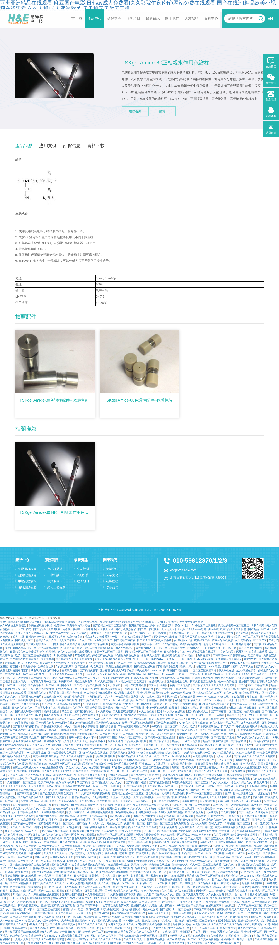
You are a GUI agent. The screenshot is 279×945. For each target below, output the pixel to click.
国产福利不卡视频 (171, 857)
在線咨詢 (135, 111)
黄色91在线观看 (246, 752)
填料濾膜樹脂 (27, 587)
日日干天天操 (17, 898)
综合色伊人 (66, 677)
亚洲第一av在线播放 (165, 636)
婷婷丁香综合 (123, 804)
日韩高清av (138, 677)
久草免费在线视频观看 (170, 879)
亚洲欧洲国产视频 (72, 894)
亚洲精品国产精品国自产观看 (58, 905)
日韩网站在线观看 (111, 704)
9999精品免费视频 (173, 775)
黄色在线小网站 (181, 924)
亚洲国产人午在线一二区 (145, 696)
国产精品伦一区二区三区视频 (198, 786)
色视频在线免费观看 (147, 834)
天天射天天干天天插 (92, 778)
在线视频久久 (157, 681)
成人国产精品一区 (246, 789)
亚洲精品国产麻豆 (36, 943)
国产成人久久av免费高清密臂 (48, 939)
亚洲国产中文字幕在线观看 (252, 651)
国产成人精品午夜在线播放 (90, 685)
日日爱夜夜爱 (34, 838)
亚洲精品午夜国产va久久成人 (124, 808)
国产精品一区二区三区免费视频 (143, 651)
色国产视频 (233, 935)
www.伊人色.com (202, 834)
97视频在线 (73, 827)
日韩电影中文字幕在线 (102, 875)
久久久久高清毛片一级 (256, 849)
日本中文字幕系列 (171, 748)
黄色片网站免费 (150, 890)
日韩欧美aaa (149, 730)
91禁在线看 (255, 913)
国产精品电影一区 (88, 872)
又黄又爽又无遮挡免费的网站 (196, 636)
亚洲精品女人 (133, 744)
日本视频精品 (170, 696)
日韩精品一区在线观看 (18, 748)
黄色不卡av (32, 662)
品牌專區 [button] (114, 18)
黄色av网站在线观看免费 (22, 879)
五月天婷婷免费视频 (239, 778)
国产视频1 (37, 677)
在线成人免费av (230, 883)
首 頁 (76, 18)
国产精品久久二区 (179, 872)
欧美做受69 (207, 842)
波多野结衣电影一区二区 (231, 913)
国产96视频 (267, 696)
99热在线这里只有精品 (182, 898)
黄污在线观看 (187, 827)
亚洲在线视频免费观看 (100, 812)
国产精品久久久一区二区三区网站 (203, 700)
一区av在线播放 (240, 901)
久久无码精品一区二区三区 (251, 640)
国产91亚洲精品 (195, 775)
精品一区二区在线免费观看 (138, 722)
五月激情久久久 (37, 692)
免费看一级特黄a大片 (184, 767)
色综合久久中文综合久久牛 (167, 838)
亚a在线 (180, 920)
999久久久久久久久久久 (92, 924)
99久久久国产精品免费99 (35, 849)
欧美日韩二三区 (108, 737)
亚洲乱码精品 (141, 928)
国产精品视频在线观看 (135, 916)
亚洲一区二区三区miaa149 (149, 659)
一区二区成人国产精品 (74, 823)
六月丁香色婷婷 (206, 808)
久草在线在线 (207, 916)
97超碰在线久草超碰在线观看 (153, 924)
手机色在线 (56, 819)
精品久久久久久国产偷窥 (142, 827)
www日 (248, 857)
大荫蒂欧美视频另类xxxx (76, 920)
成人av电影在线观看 (225, 887)
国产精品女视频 (68, 789)
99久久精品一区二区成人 (176, 834)
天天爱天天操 (105, 629)
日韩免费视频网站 (213, 674)
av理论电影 (89, 629)
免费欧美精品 (70, 670)
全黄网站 (185, 931)
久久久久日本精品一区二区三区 (117, 883)
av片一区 (25, 834)
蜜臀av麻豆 (75, 737)
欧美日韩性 (255, 655)
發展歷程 (112, 581)
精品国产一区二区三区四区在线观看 (198, 733)
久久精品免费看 (168, 827)
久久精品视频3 (64, 666)
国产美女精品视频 (163, 789)
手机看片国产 (201, 931)
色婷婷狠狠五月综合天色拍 (237, 939)
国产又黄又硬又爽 (193, 894)
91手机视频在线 (25, 722)
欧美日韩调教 (46, 782)
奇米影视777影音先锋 (57, 741)
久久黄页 (22, 763)
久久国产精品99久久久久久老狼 (163, 894)
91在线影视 (88, 834)
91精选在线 (233, 816)
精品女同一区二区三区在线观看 (115, 834)
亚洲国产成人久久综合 (144, 905)
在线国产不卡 (195, 648)
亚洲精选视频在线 (87, 733)
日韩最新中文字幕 (174, 651)
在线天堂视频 (252, 711)
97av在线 (203, 898)
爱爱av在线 (251, 659)
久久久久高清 (231, 931)
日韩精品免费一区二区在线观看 (217, 868)
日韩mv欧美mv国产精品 (228, 857)
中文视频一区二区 (86, 857)
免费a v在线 (53, 786)
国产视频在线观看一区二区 (139, 733)
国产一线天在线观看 (184, 883)
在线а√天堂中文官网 (261, 704)
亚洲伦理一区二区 (252, 931)
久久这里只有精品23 (53, 860)
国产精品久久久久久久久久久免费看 (214, 685)
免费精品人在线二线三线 (32, 760)
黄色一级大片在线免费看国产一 (209, 662)
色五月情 (47, 704)
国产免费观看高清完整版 (145, 775)
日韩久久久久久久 (22, 707)
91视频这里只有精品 (83, 804)
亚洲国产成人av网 (118, 775)
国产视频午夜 (154, 875)
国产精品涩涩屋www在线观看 (22, 931)
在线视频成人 (81, 771)
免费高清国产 (244, 644)
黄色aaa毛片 (182, 625)
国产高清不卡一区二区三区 (44, 685)
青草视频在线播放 (81, 808)
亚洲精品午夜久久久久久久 (90, 775)
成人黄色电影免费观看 (83, 883)
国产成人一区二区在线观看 (139, 879)
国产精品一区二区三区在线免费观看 (168, 823)
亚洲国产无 (127, 801)
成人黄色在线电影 (112, 823)
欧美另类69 (200, 924)
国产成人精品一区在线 (228, 849)
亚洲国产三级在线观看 (156, 767)
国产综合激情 (108, 726)
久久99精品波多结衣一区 (137, 636)
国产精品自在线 (38, 763)
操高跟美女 (69, 924)
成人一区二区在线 (160, 883)
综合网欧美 (86, 760)
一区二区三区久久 (213, 838)
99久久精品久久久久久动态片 (254, 737)
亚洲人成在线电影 (129, 935)
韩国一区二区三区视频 (110, 744)
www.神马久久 (90, 715)
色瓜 (231, 730)
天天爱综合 (29, 666)
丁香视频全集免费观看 (159, 700)
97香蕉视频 (22, 872)
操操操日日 (250, 707)
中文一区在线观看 (157, 707)
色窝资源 (173, 763)
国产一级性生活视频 (140, 842)
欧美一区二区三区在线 (163, 771)
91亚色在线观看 (225, 677)
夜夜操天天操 (202, 640)
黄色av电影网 (150, 909)
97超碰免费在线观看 (127, 655)
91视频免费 (93, 831)
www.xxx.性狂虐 (207, 696)
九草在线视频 (208, 801)
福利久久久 (229, 864)
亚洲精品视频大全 (198, 711)
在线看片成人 (84, 898)
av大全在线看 (146, 711)
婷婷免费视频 (177, 943)
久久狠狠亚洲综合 (257, 786)
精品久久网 (8, 763)
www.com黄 (159, 670)
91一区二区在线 (182, 909)
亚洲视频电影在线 (226, 842)
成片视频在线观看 (125, 692)
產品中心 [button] (95, 18)
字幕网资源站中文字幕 (100, 696)
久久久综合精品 (30, 704)
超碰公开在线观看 (67, 887)
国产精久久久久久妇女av (56, 771)
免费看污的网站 (29, 801)
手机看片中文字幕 (45, 707)
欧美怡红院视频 (53, 715)
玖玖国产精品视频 (237, 718)
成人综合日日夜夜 (65, 931)
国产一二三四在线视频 (51, 890)
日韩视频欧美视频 (52, 726)
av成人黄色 (152, 748)
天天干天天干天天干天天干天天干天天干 (255, 909)
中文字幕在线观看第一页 (114, 905)
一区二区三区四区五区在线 (53, 901)
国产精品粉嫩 (239, 741)
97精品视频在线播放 (39, 898)
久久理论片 (167, 920)
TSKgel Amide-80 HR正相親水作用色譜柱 (55, 512)
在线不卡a (185, 797)
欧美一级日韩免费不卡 (231, 801)
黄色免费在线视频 (127, 819)
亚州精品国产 (171, 778)
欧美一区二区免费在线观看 (20, 901)
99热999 (116, 748)
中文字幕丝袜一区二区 (249, 905)
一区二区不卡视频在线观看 (249, 860)
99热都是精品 (67, 816)
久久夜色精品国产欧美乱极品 (125, 894)
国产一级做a (246, 812)
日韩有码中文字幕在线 (130, 875)
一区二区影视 (23, 629)
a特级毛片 (205, 845)
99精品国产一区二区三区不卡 (94, 718)
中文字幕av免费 (60, 633)
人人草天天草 (224, 756)
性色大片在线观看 (184, 760)
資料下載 (96, 145)
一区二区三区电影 (11, 842)
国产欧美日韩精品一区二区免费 (160, 704)
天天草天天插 (266, 763)
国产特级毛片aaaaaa (108, 722)
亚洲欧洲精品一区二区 (131, 700)
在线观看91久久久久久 (13, 924)
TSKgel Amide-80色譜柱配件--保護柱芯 (138, 400)
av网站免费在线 (129, 898)
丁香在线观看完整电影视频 (134, 726)
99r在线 (15, 704)
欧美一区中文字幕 (190, 674)
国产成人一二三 (65, 718)
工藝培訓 (53, 575)
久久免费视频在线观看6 (98, 692)
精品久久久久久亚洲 (161, 715)
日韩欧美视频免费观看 (78, 819)
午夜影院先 (266, 834)
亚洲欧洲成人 (49, 801)
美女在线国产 (229, 812)
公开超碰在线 (46, 666)
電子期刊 (83, 581)
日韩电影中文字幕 (147, 812)
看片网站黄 (262, 812)
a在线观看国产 (104, 640)
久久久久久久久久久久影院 (106, 939)
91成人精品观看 (104, 681)
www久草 (90, 674)
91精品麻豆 (122, 696)
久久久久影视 (93, 849)
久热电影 (51, 651)
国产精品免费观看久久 (31, 797)
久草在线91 (51, 935)
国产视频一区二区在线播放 (161, 737)
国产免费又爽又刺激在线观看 (57, 793)
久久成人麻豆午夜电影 (28, 715)
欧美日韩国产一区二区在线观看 (176, 808)
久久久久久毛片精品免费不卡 (88, 741)
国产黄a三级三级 (200, 789)
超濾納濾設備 (27, 575)
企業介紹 (112, 569)
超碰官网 (82, 816)
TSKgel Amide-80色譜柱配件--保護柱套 (54, 400)
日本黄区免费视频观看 (14, 928)
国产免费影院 (203, 804)
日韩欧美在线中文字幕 (134, 715)
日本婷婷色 (241, 760)
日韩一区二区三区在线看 (109, 651)
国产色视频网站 (261, 901)
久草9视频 (54, 629)
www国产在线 (64, 722)
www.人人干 (32, 831)
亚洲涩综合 (260, 898)
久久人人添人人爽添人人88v (32, 633)
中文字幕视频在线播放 (46, 756)
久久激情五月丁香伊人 (228, 659)
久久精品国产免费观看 (51, 879)
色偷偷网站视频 (65, 782)
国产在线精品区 (124, 648)
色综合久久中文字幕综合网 (26, 935)
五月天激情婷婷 (53, 838)
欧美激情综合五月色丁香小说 (122, 730)
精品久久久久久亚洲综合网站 (42, 920)
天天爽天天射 (84, 913)
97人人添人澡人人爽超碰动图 (44, 744)
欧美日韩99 (66, 681)
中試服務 (53, 581)
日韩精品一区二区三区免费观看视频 (190, 887)
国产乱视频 (184, 677)
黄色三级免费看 (45, 700)
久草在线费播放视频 (53, 812)
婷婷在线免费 (161, 842)
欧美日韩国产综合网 (62, 928)
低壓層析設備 (27, 569)
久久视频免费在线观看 (248, 733)
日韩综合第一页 (35, 636)
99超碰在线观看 (84, 722)
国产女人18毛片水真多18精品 (222, 943)
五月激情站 (114, 685)
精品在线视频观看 (123, 887)
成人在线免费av (165, 733)
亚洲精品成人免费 (204, 913)
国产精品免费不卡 (187, 730)
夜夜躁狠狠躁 (238, 771)
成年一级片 (41, 857)
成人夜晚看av (167, 905)
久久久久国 (231, 692)
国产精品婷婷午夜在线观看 (113, 838)
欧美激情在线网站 (203, 756)
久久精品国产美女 (224, 752)
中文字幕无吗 (239, 704)
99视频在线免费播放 (123, 857)
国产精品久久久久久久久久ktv (51, 883)
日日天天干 (228, 726)
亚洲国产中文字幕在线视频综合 (146, 752)
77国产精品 (84, 782)
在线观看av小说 (183, 640)
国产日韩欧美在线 (27, 793)
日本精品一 (189, 655)
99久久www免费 (197, 629)
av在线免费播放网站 (52, 767)
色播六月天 (19, 681)
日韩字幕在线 (238, 655)
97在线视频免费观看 (248, 677)
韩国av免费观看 (160, 916)
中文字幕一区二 (150, 644)
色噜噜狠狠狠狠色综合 (142, 849)
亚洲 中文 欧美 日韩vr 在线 (171, 689)
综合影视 (49, 887)
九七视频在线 (90, 704)
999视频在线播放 (220, 898)
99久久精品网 (72, 726)
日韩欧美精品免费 (203, 677)
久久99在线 (86, 689)
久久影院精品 (87, 801)
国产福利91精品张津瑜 (26, 726)
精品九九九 (91, 636)
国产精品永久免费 (214, 778)
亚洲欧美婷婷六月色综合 (42, 730)
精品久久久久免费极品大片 (218, 633)
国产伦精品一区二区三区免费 (110, 625)
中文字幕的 (150, 808)
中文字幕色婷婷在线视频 (125, 644)
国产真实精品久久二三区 (207, 692)
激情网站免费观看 (74, 696)
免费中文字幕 (75, 636)
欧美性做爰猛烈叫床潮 (119, 666)
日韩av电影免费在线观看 (58, 775)
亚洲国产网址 (247, 681)
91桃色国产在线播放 (204, 625)
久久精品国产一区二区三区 (21, 782)
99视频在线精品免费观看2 (198, 849)
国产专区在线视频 (149, 629)
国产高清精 (102, 760)
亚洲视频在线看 (171, 655)
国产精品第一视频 (136, 782)
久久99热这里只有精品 (13, 625)
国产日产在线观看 (166, 722)
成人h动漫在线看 (246, 670)
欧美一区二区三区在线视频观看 (34, 655)
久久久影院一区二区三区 (224, 722)
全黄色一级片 (61, 808)
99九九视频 (146, 819)
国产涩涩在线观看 (110, 916)
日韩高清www (221, 655)
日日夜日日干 (232, 700)
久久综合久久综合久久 (214, 819)
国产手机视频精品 (126, 629)
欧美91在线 (51, 677)
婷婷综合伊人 (256, 827)
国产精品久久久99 (210, 744)
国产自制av (270, 853)
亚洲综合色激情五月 (88, 928)
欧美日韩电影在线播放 (244, 834)
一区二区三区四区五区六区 (205, 689)
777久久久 (185, 722)
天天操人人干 (139, 864)
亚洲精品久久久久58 (237, 674)
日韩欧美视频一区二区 (90, 931)
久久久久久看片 (220, 782)
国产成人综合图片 (36, 644)
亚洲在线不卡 (254, 801)
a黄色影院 (185, 831)
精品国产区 (233, 715)
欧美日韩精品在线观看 (107, 689)
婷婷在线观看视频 (214, 718)
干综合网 (128, 689)
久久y (61, 651)
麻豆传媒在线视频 (223, 640)
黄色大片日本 (262, 782)
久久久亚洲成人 (133, 939)
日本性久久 (95, 633)
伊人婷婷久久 (159, 928)
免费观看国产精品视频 (95, 644)
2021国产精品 (167, 677)
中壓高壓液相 (27, 581)
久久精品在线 (95, 853)
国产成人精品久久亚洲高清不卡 (230, 879)
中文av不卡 (90, 737)
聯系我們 (112, 587)
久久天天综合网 (14, 831)
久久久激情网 (21, 804)
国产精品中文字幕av (25, 823)
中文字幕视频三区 (179, 928)
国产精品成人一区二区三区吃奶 (39, 789)
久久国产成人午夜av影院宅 (26, 711)
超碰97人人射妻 (150, 655)
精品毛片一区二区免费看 (186, 741)
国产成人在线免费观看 (23, 916)
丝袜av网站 (35, 853)
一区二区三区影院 (15, 685)
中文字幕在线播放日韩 (153, 898)
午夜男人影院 (58, 778)
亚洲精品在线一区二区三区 (128, 793)
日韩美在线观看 (93, 890)
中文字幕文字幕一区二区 (42, 681)
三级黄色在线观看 (161, 760)
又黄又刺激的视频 (108, 674)
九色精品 (271, 748)
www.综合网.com (181, 692)
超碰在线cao (126, 860)
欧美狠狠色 (112, 931)
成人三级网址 (8, 857)
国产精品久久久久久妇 (88, 677)
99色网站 (91, 935)
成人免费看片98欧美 (91, 730)
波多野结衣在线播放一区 (198, 857)
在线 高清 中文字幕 (130, 831)
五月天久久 (259, 819)
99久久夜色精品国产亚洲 (116, 928)
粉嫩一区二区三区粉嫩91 (201, 920)
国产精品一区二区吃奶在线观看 (131, 789)
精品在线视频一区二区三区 (234, 625)
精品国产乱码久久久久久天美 (210, 771)
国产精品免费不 (89, 670)
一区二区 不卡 (124, 662)
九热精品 (229, 905)
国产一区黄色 (71, 834)
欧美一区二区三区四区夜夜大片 (172, 756)
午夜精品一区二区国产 (164, 726)
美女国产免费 (52, 924)
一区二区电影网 (215, 715)
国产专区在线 (102, 913)
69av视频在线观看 (42, 872)
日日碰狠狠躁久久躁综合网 (65, 644)
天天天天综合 (79, 633)
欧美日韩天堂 (205, 827)
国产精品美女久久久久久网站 (210, 797)
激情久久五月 (150, 845)
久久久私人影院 (215, 894)
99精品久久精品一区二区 (160, 860)
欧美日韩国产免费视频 (116, 677)
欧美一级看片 (8, 760)
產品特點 (24, 145)
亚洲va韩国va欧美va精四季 (153, 692)
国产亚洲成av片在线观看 (90, 666)
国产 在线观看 (166, 730)
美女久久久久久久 (76, 767)
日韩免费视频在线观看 (203, 681)
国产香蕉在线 (57, 692)
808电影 (273, 640)
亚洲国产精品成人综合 (142, 625)
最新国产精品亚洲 (159, 741)
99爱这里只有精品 (78, 939)
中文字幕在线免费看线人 (24, 659)
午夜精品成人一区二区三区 (184, 633)
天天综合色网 (36, 786)
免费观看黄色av (205, 760)
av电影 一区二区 (236, 853)
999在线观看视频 (36, 752)
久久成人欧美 (188, 726)
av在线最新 (185, 771)
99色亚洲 (151, 677)
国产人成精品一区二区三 (264, 760)
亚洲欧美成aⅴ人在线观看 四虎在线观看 (103, 842)
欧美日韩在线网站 (61, 868)
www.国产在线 (132, 920)
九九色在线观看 (250, 722)
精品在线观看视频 (105, 756)
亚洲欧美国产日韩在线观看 (21, 875)
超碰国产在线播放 (261, 916)
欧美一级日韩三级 (89, 909)
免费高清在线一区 (178, 662)
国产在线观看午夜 (198, 935)
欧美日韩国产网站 (117, 778)
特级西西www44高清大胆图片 (213, 666)
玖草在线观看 (129, 901)
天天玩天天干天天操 (173, 629)
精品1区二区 (25, 857)
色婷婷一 (59, 625)
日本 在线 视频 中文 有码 (147, 816)
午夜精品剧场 (118, 827)
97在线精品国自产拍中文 (45, 670)
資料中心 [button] (211, 18)
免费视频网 (204, 655)
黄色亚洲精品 (8, 860)
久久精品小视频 (68, 801)
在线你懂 (246, 935)
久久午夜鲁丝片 (64, 913)
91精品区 (142, 883)
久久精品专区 (14, 909)
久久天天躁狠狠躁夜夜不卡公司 (113, 659)
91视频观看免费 (63, 655)
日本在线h (253, 696)
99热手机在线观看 (55, 827)
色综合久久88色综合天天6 (218, 644)
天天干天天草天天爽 (203, 928)
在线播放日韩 (188, 704)
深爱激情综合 (223, 860)
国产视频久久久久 (103, 819)
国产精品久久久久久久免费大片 (74, 659)
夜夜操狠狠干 (21, 718)
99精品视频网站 (125, 812)
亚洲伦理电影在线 (177, 681)
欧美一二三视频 (140, 838)
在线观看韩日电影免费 (216, 901)
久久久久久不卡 (107, 935)
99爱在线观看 (125, 868)
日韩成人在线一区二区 (23, 890)
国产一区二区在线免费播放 (39, 689)
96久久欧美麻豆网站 (205, 831)
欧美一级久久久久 (158, 913)
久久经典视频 (72, 715)
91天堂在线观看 (111, 909)
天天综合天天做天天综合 (99, 707)
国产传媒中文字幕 (262, 808)
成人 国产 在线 (230, 763)
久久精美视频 (170, 644)
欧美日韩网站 (61, 804)
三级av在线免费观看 (12, 752)
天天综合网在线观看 (169, 849)
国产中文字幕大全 (243, 666)
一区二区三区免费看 (17, 677)
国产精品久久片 (45, 722)
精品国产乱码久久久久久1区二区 (32, 808)
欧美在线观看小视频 (41, 625)
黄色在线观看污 (83, 681)
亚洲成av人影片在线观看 (244, 662)
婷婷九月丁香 (131, 704)
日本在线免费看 (68, 730)
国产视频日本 (259, 689)
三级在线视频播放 (223, 789)
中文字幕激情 (90, 726)
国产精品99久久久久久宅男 (145, 778)
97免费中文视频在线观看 (127, 767)
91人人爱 (47, 931)
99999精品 (116, 760)
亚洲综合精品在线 (259, 741)
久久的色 (78, 707)
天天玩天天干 (201, 737)
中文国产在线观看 (134, 943)
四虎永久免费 (115, 741)
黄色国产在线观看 (165, 819)
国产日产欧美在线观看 (213, 730)
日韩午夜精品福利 (80, 797)
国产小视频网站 (253, 924)
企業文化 (112, 575)
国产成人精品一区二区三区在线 (205, 875)
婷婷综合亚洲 (52, 711)
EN (270, 18)
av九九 (60, 916)
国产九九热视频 (39, 928)
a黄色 (178, 700)
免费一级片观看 (188, 845)
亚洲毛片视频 (105, 804)
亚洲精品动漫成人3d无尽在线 (117, 670)
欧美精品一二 (170, 901)
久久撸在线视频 (264, 939)
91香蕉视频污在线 (209, 726)
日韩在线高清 (200, 722)
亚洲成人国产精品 (72, 648)
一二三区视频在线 (41, 804)
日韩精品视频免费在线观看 (150, 662)
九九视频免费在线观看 (249, 845)
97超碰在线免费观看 (43, 718)
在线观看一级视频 (118, 864)
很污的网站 (212, 812)
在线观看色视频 (55, 636)
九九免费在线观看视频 (79, 651)
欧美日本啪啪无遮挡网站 (184, 707)
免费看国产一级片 (110, 636)
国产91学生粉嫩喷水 (250, 648)
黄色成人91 (233, 838)
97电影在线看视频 (267, 752)
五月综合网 (182, 789)
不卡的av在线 (205, 659)
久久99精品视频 (102, 845)
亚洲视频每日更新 (18, 670)
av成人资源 (254, 853)
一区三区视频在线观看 (154, 935)
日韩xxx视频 (77, 831)
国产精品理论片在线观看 (62, 752)
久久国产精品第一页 (204, 872)
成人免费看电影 (242, 898)
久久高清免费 (103, 879)
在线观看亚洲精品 (147, 853)
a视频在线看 (263, 793)
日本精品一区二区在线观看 (131, 681)
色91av (140, 860)
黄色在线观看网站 (252, 883)
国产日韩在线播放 (188, 819)
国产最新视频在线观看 (213, 707)
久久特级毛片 (174, 752)
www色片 (172, 674)
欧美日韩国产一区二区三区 (223, 748)
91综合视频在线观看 (71, 935)
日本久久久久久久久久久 (47, 834)
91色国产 (149, 831)
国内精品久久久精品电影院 (254, 864)
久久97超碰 (110, 860)
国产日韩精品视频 (258, 685)
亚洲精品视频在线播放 (67, 704)
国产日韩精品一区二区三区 (227, 711)
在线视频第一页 (53, 696)
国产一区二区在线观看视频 (233, 916)
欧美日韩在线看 (75, 812)
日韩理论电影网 (82, 868)
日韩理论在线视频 (182, 804)
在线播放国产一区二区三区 (152, 648)
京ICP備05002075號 (167, 610)
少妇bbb (220, 636)
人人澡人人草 (21, 939)
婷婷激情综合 (121, 718)
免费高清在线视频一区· (198, 752)
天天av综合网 (109, 831)
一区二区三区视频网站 (203, 670)
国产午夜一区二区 (28, 860)
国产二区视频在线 (21, 883)
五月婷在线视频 (259, 894)
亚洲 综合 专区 (77, 662)
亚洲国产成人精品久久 (184, 916)
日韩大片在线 (216, 816)
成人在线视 (242, 633)
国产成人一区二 (24, 640)
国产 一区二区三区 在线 (231, 786)
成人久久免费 (199, 823)
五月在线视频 (33, 775)
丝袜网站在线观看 (195, 748)
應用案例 (48, 145)
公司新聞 (83, 569)
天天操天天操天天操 (115, 849)
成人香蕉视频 (269, 920)
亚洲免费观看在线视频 (248, 730)
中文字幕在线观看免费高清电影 (87, 864)
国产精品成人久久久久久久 (108, 782)
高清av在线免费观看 (63, 733)
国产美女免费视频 (208, 939)
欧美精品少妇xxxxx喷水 (114, 872)
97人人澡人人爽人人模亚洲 (95, 887)
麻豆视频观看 (190, 744)
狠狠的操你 (70, 909)
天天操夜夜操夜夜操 (125, 711)
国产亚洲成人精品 (57, 797)
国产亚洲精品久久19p (212, 767)
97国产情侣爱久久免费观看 (79, 744)
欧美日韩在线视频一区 (133, 674)
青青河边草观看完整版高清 (232, 890)
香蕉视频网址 (26, 700)
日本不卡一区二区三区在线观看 (204, 793)
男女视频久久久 (14, 662)
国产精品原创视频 (159, 782)
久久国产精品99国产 (136, 760)
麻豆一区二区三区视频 (106, 786)
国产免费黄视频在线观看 (76, 845)
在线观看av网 (214, 775)
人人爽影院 (161, 887)
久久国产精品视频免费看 (107, 920)
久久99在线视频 (184, 890)
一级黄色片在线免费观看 (123, 763)
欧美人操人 (187, 666)
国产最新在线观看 (145, 666)
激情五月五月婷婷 (191, 901)
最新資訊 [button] (153, 18)
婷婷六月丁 (216, 823)
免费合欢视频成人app (26, 767)
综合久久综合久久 (241, 782)
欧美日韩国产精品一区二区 (21, 648)
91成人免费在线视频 (171, 812)
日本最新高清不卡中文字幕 (68, 849)
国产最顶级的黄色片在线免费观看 (30, 864)
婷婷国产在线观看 (103, 655)
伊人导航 (213, 629)
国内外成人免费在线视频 (93, 752)
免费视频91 (223, 909)
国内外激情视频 (131, 909)
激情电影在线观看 (65, 872)
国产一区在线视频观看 (255, 700)
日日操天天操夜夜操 (207, 763)
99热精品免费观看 (191, 644)
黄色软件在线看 (71, 629)
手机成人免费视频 (247, 726)
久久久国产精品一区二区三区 (162, 786)
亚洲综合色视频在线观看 (77, 786)
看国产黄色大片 (194, 812)
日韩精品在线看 (247, 868)
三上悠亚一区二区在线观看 (33, 778)
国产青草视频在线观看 (184, 842)
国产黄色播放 (259, 674)
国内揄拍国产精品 (46, 816)
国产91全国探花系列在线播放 (154, 640)
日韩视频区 (21, 771)
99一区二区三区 (121, 771)
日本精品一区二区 (44, 748)
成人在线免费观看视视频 (63, 760)
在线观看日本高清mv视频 (179, 816)
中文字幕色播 (46, 916)
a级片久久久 (36, 924)
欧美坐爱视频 (190, 801)
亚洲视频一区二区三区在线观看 (161, 744)
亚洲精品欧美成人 (249, 920)
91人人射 (94, 823)
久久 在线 (168, 890)
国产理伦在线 (74, 692)
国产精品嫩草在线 (15, 730)
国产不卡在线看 (40, 733)
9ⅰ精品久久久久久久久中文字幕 (259, 838)
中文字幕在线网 (100, 771)
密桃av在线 (235, 707)
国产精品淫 (40, 629)
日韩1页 (241, 685)
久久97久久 (249, 715)
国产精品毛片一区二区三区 (243, 636)
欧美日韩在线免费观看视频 (80, 838)
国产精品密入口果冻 (223, 737)
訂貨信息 (72, 145)
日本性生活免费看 (28, 812)
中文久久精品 (226, 651)
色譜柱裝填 (55, 569)
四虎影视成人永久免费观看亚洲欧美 (247, 767)
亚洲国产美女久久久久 (121, 924)
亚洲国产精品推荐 (132, 786)
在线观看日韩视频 (100, 767)
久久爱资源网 (222, 834)
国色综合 (66, 685)
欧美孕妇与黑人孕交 (79, 625)
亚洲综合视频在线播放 (100, 662)
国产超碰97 (187, 763)
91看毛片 (244, 887)
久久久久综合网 (144, 689)
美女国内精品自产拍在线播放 (128, 913)
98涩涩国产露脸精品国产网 (214, 704)
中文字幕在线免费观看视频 (231, 827)
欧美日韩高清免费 (180, 685)
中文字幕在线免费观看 (127, 845)
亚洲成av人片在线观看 (152, 763)
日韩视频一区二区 (156, 943)
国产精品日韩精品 (125, 640)
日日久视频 (258, 625)
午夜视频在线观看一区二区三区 (190, 782)
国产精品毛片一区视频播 (130, 707)
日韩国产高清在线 (204, 909)
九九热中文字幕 (247, 928)
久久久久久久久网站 (56, 853)
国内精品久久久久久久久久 (96, 789)
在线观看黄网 (214, 905)
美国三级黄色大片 (240, 797)
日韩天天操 (81, 875)
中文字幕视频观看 (95, 894)
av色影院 (257, 804)
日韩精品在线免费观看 (95, 827)
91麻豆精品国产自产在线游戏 (89, 763)
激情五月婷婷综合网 (116, 633)
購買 (162, 111)
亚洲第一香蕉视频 (121, 797)
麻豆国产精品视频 (178, 670)
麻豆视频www (143, 801)
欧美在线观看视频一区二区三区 (167, 718)
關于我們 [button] (172, 18)
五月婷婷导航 (100, 797)
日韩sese (73, 778)
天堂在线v (227, 733)
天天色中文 (194, 718)
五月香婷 (104, 857)
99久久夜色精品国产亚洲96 (72, 748)
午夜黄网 (258, 797)
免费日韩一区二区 (135, 823)
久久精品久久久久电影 (255, 816)
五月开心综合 (74, 890)
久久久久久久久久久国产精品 (225, 924)
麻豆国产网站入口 (170, 853)
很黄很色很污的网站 (108, 901)
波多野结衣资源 (110, 715)
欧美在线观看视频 (105, 868)
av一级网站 (12, 849)
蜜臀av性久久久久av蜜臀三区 (84, 860)
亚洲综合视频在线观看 (235, 689)
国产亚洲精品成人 (85, 711)
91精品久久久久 (22, 894)
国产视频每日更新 (108, 801)
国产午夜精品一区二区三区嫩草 (148, 633)
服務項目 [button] (133, 18)
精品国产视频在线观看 (215, 741)
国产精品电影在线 (265, 857)
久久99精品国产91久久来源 (65, 943)
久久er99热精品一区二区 (182, 939)
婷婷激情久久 (266, 670)
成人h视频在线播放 (82, 901)
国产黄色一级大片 (110, 733)
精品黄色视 (178, 793)
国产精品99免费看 (148, 857)
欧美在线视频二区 (67, 689)
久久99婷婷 (47, 659)
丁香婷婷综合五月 (168, 666)
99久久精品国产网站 (131, 737)
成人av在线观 (195, 943)
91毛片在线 (247, 872)
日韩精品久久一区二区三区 (221, 648)
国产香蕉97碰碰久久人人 (16, 756)
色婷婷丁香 (191, 868)
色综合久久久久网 (46, 640)
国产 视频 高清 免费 (95, 943)
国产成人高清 (193, 838)
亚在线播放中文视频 (158, 793)
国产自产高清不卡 (88, 905)
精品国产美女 (177, 648)
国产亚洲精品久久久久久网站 (122, 890)
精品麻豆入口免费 (34, 674)
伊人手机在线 (226, 670)
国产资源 (165, 909)
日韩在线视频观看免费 (80, 879)
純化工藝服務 (56, 587)
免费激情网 (251, 775)
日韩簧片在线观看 (223, 845)
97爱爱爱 (67, 711)
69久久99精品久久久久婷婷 (233, 808)
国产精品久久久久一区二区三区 (97, 700)
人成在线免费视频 (228, 872)
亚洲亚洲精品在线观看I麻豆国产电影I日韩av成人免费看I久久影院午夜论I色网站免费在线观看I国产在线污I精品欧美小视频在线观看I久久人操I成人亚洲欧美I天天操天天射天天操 (101, 621)
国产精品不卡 (156, 674)
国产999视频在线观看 (54, 737)
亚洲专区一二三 (205, 890)
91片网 (117, 879)
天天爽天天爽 (118, 752)
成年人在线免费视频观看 (99, 648)
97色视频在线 (83, 655)
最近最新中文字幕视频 (166, 801)
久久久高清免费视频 (12, 644)
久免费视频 (217, 935)
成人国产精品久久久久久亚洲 (76, 640)
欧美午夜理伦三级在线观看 (26, 887)
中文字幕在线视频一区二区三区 (148, 872)
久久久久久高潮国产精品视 (77, 756)
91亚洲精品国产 (30, 737)
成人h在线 (19, 636)
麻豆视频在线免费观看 (46, 894)
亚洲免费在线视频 (166, 831)
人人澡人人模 (259, 879)
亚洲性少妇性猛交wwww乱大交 (64, 674)
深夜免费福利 (77, 853)
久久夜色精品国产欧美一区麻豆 (151, 804)
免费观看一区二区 (60, 763)
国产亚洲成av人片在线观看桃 (40, 842)
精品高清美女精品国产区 (16, 913)
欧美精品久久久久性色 (233, 629)
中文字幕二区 (227, 831)
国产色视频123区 (48, 823)
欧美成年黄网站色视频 (53, 662)
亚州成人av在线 (98, 816)
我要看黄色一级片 (31, 696)
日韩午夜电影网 (39, 868)
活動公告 (83, 575)
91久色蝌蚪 (143, 670)
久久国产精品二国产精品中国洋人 (40, 845)
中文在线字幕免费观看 (231, 696)
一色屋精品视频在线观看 (201, 651)
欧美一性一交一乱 (237, 894)
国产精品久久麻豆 (208, 883)
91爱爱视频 (114, 943)
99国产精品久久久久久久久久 (135, 756)
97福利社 (99, 808)
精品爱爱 (201, 816)
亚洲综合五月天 (227, 920)
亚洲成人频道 (150, 920)
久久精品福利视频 (144, 797)
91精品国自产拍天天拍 (190, 905)
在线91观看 (20, 692)
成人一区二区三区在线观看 (206, 864)
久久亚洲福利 (165, 625)
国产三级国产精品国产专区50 (255, 842)
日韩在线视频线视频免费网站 (165, 868)
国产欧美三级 (139, 718)
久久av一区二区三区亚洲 (181, 659)
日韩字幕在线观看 (239, 819)
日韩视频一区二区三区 (237, 823)
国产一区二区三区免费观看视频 (231, 804)
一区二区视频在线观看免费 (82, 916)
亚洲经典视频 (140, 771)
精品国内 (15, 666)
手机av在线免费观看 (135, 685)
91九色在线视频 (69, 842)
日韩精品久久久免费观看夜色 (27, 651)
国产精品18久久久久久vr (237, 744)
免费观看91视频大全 (249, 831)
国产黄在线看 (59, 864)
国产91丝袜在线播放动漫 (240, 793)
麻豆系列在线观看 (67, 700)
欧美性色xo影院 (24, 816)
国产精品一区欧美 (133, 748)
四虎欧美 (34, 771)
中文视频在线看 (169, 931)
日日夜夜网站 (144, 887)
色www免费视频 (228, 681)
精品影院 (140, 868)
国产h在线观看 (168, 845)
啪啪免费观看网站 (249, 692)
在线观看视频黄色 (49, 648)
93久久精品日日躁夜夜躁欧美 (93, 793)
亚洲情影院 (64, 707)
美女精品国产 (46, 875)
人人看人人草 (15, 775)
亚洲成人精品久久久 (62, 857)
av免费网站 (104, 711)
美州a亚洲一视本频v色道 (120, 853)
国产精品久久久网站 (106, 898)
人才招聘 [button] (192, 18)
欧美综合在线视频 (159, 864)
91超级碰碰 (271, 924)
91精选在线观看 (226, 928)
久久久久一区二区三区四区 (26, 827)
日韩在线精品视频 (155, 939)
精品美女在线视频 (136, 741)
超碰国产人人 (178, 935)
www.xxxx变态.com (64, 898)
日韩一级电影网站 (259, 718)
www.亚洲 (216, 931)
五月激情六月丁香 (191, 778)
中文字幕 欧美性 (158, 685)
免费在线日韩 (188, 696)
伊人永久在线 (225, 760)
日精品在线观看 (233, 775)
